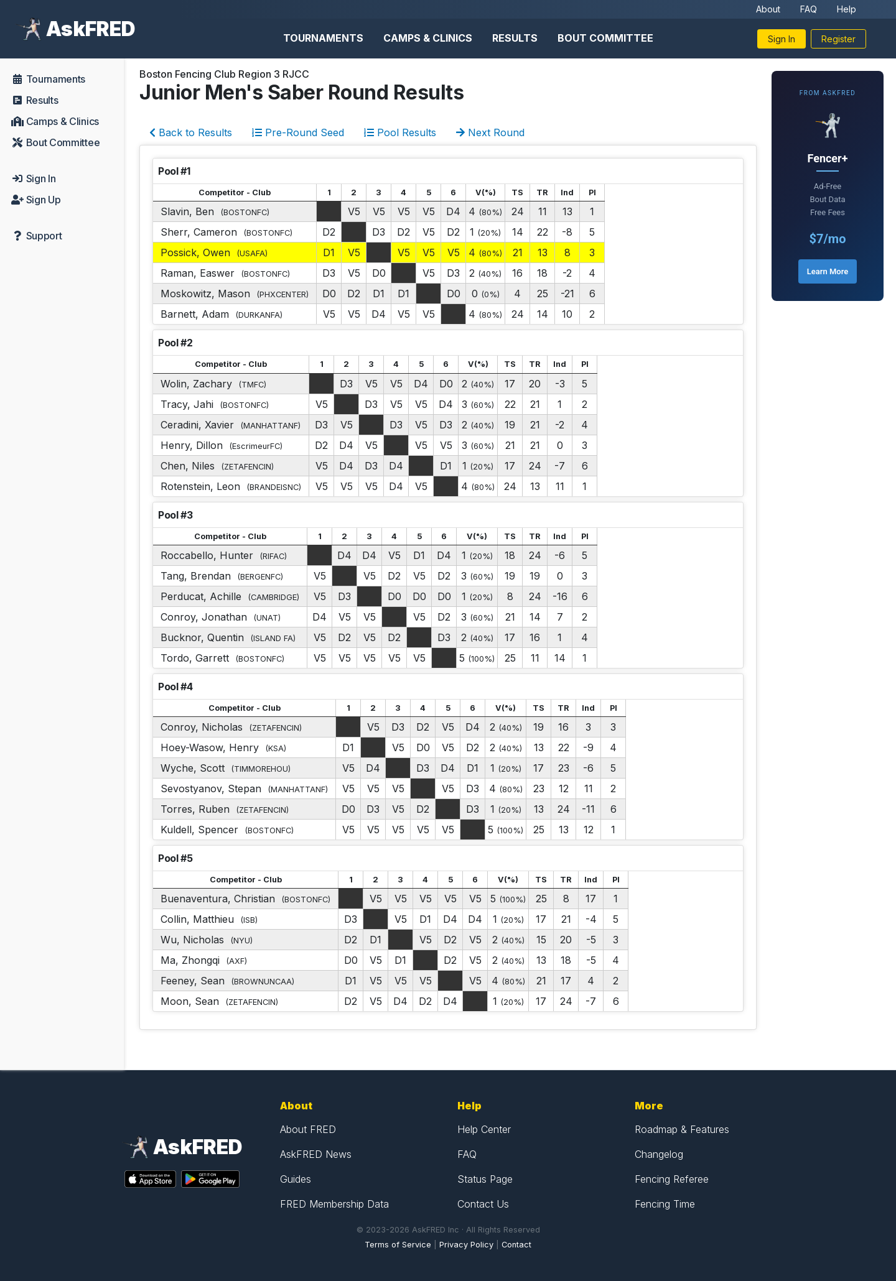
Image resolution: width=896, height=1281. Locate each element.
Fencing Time (665, 1204)
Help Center (484, 1129)
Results (515, 38)
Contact (516, 1244)
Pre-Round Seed (298, 132)
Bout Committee (605, 38)
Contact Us (483, 1204)
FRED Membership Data (334, 1204)
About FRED (308, 1129)
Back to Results (190, 132)
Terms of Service (398, 1244)
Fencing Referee (672, 1179)
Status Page (485, 1179)
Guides (295, 1179)
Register (838, 39)
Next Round (490, 132)
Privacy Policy (466, 1244)
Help (846, 9)
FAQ (808, 9)
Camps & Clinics (427, 38)
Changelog (659, 1154)
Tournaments (323, 38)
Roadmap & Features (682, 1129)
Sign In (781, 39)
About (768, 9)
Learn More (827, 271)
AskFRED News (316, 1154)
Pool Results (400, 132)
